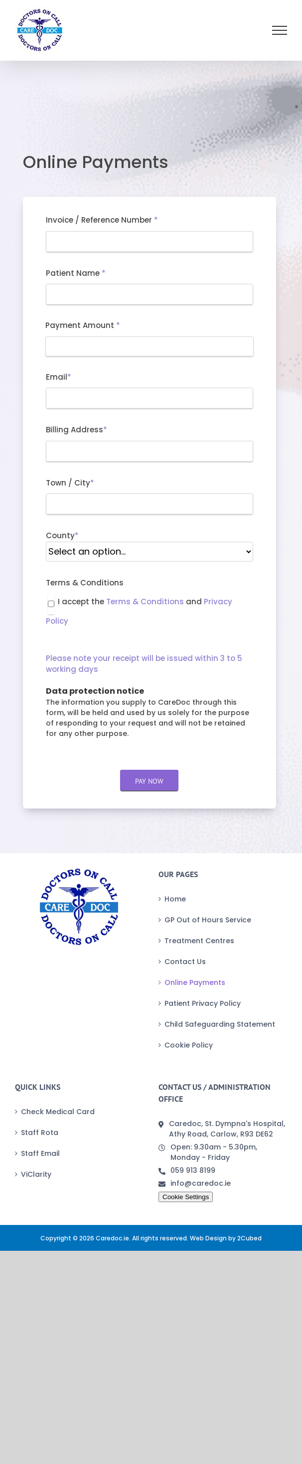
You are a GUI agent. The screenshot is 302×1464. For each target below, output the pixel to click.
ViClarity (36, 1174)
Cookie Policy (188, 1045)
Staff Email (40, 1153)
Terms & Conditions (145, 601)
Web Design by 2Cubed (226, 1238)
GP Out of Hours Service (207, 920)
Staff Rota (39, 1133)
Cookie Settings (185, 1197)
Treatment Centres (199, 941)
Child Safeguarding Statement (219, 1024)
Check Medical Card (58, 1112)
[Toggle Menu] (280, 30)
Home (175, 899)
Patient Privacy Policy (202, 1003)
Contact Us (185, 962)
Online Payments (194, 982)
